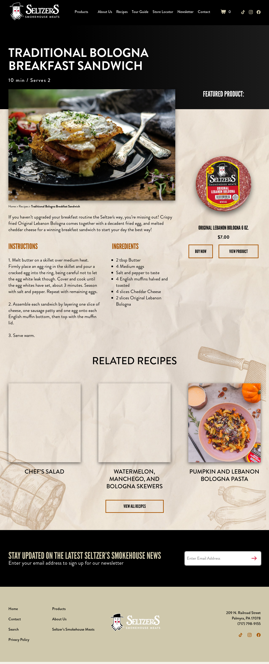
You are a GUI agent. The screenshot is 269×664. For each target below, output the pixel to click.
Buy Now (201, 251)
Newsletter (186, 11)
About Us (105, 11)
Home (12, 206)
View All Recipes (134, 508)
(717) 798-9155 (249, 626)
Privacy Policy (18, 641)
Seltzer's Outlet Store (34, 12)
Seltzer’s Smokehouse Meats (73, 631)
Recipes (122, 11)
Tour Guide (140, 11)
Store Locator (163, 11)
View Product (238, 251)
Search (13, 631)
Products (82, 11)
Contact (204, 11)
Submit (254, 560)
